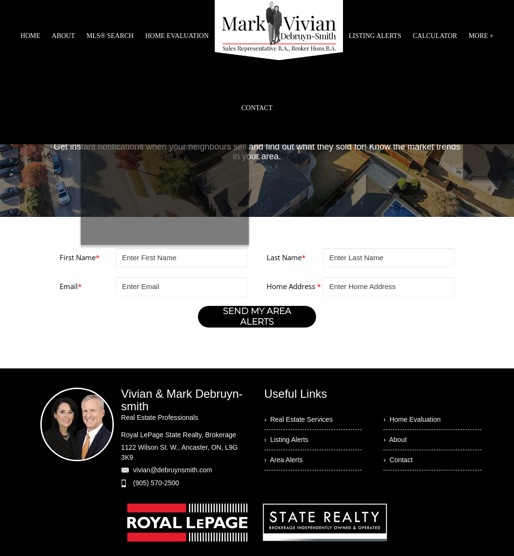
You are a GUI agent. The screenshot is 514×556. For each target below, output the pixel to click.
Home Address (294, 286)
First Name (79, 257)
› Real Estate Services (298, 419)
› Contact (398, 460)
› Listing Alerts (286, 439)
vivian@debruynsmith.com (172, 470)
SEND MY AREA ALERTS (257, 316)
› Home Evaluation (412, 419)
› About (394, 439)
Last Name (286, 257)
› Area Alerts (283, 460)
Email (71, 286)
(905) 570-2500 (156, 483)
